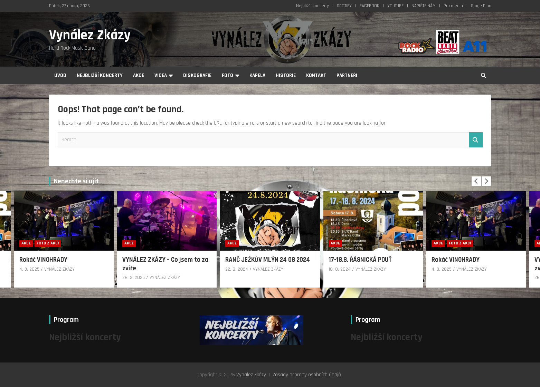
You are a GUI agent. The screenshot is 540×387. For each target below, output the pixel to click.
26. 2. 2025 (133, 277)
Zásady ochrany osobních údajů (307, 374)
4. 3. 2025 (29, 269)
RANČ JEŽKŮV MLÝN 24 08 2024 (267, 259)
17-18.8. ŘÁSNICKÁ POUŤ (360, 259)
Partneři (347, 75)
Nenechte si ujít (76, 181)
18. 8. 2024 (340, 269)
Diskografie (197, 75)
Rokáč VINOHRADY (43, 259)
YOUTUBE (395, 6)
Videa (160, 75)
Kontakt (316, 75)
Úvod (60, 75)
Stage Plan (481, 6)
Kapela (257, 75)
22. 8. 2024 (236, 269)
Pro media (453, 6)
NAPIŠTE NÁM (423, 6)
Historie (286, 75)
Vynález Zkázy (90, 35)
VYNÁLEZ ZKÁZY (59, 269)
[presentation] (476, 181)
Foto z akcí (48, 243)
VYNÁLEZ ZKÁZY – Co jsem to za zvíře (165, 264)
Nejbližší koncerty (312, 6)
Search (476, 140)
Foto (227, 75)
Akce (138, 75)
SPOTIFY (344, 6)
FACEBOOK (369, 6)
